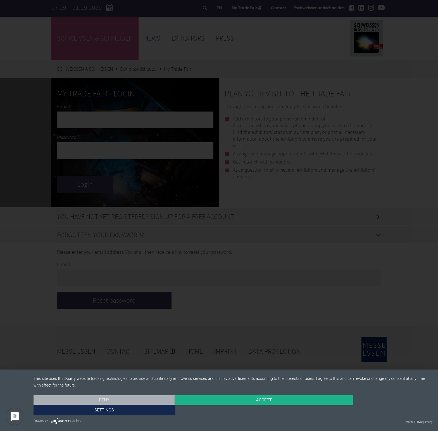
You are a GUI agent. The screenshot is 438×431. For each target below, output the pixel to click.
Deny (93, 410)
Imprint (409, 421)
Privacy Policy (424, 421)
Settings (372, 410)
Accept (233, 410)
